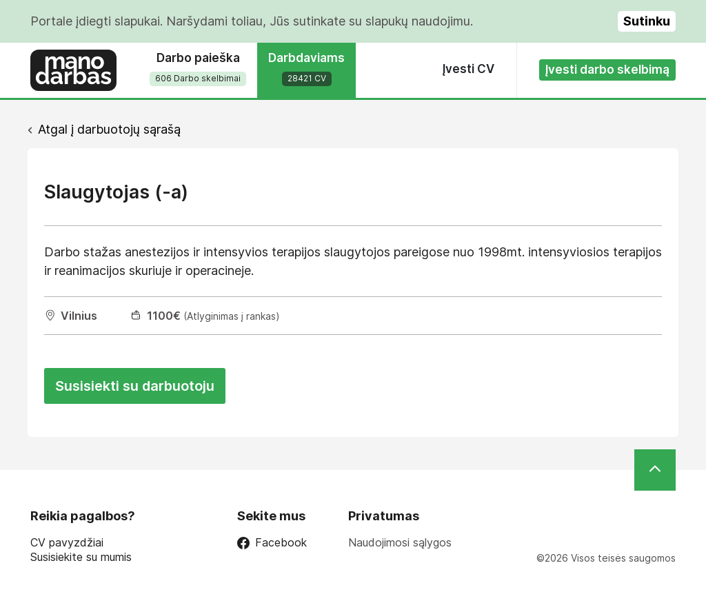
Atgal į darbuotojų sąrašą (109, 129)
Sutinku (646, 21)
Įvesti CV (468, 69)
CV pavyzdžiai (66, 542)
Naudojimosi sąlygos (400, 542)
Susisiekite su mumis (81, 557)
